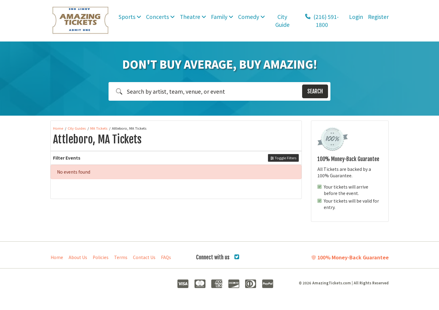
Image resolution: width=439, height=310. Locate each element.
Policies (101, 257)
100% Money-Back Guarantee (350, 257)
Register (378, 16)
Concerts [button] (160, 16)
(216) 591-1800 (322, 20)
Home (57, 257)
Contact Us (144, 257)
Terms (120, 257)
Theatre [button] (193, 16)
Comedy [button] (251, 16)
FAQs (166, 257)
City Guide (282, 20)
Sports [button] (130, 16)
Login (356, 16)
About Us (78, 257)
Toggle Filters (283, 157)
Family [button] (222, 16)
